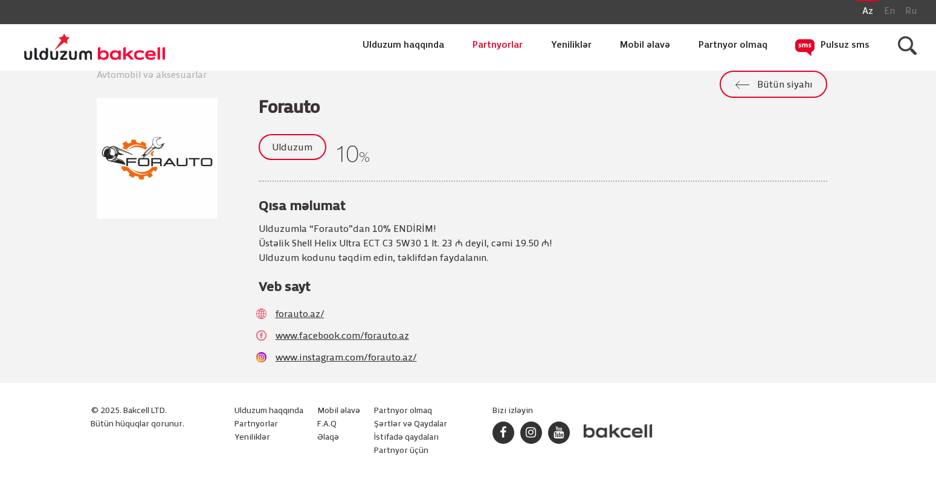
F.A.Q (327, 424)
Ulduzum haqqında (403, 45)
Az (867, 11)
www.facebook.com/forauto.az (342, 336)
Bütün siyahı (784, 85)
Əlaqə (328, 437)
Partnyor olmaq (733, 45)
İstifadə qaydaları (406, 437)
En (889, 11)
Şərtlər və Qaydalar (410, 424)
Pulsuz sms (845, 45)
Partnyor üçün (401, 451)
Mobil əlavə (645, 45)
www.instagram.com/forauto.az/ (346, 358)
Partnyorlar (498, 45)
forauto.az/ (300, 314)
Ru (911, 11)
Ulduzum (292, 148)
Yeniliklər (571, 45)
